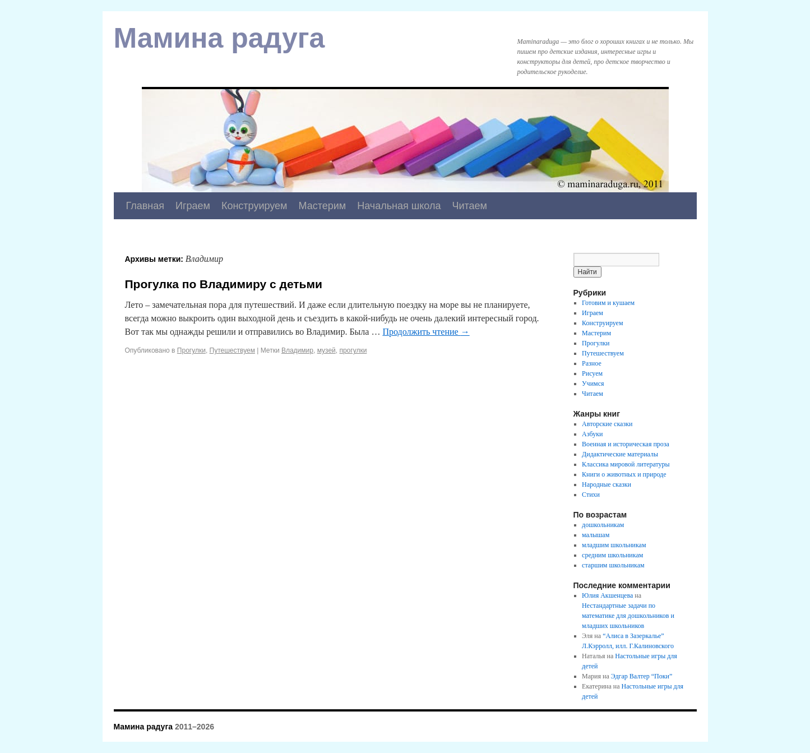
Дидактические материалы (620, 454)
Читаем (469, 205)
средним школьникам (612, 555)
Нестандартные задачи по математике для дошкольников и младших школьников (628, 616)
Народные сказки (606, 484)
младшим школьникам (614, 545)
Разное (591, 363)
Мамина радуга (219, 38)
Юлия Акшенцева (607, 595)
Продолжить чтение (425, 331)
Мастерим (322, 205)
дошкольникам (603, 525)
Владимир (297, 350)
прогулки (353, 350)
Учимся (593, 383)
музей (326, 350)
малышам (595, 535)
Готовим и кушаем (608, 303)
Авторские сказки (607, 424)
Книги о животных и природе (624, 474)
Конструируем (254, 205)
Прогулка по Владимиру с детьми (223, 284)
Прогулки (191, 350)
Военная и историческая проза (625, 444)
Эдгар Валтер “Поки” (642, 676)
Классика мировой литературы (626, 464)
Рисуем (592, 373)
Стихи (591, 494)
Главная (145, 205)
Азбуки (592, 434)
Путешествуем (232, 350)
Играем (192, 205)
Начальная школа (399, 205)
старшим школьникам (613, 565)
